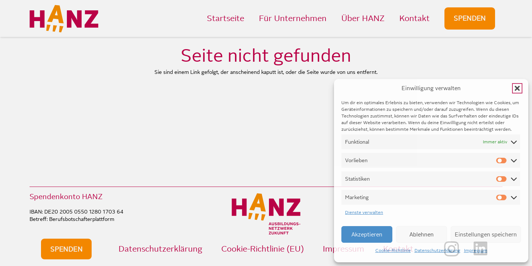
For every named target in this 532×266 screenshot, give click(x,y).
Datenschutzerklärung (437, 250)
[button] (517, 88)
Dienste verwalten (364, 212)
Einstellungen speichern (486, 234)
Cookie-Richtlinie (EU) (262, 248)
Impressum (475, 250)
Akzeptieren (366, 234)
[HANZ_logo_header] (64, 19)
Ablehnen (421, 234)
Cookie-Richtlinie (393, 250)
